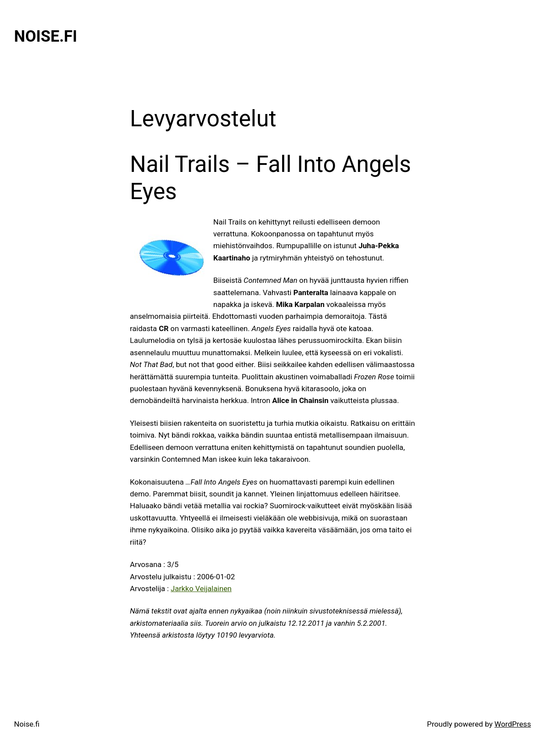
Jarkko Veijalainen (201, 588)
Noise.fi (45, 36)
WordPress (513, 724)
